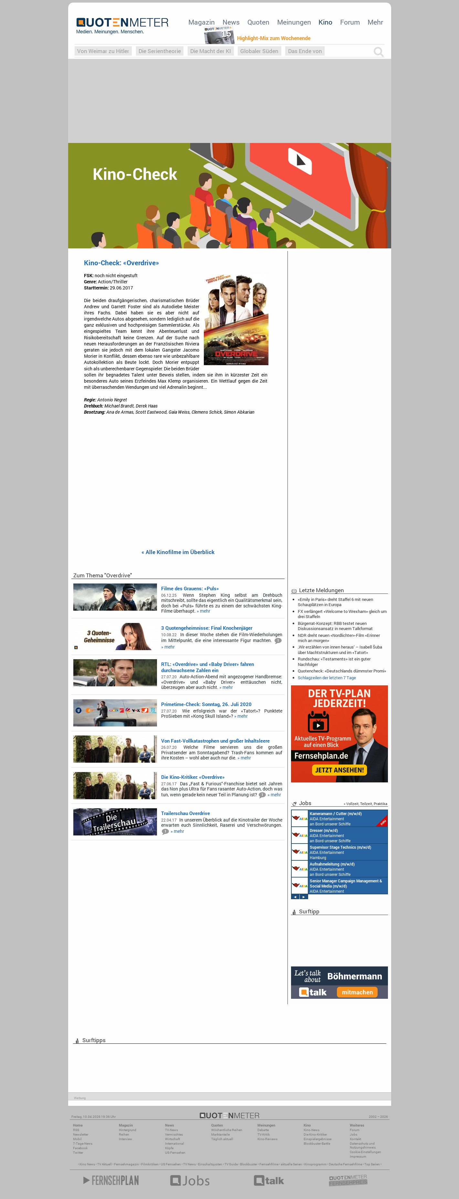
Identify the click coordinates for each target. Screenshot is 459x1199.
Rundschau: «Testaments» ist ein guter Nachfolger (334, 661)
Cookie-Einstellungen (365, 1152)
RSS (76, 1130)
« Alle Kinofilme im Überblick (177, 552)
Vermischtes (174, 1134)
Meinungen (294, 22)
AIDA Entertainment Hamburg (331, 852)
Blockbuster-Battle (317, 1143)
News (231, 22)
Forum (350, 22)
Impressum (358, 1156)
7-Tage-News (82, 1143)
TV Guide (231, 1164)
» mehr (203, 611)
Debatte (263, 1130)
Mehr (375, 22)
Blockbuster (248, 1164)
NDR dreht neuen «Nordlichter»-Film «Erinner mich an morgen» (339, 637)
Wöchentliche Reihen (226, 1130)
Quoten (258, 22)
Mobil (77, 1139)
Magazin (201, 22)
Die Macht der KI (210, 51)
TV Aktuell (104, 1164)
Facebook (80, 1148)
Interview (125, 1139)
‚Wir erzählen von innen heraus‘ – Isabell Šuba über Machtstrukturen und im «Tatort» (340, 649)
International (174, 1143)
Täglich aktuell (222, 1139)
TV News (189, 1164)
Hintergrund (127, 1130)
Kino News (87, 1164)
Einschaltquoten (210, 1164)
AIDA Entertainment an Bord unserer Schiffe (339, 818)
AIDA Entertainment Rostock (337, 885)
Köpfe (169, 1148)
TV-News (171, 1130)
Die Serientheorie (160, 51)
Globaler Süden (259, 51)
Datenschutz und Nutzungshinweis (363, 1145)
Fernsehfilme (268, 1164)
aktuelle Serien (291, 1164)
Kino (325, 22)
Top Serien (372, 1164)
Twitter (78, 1152)
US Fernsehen (171, 1164)
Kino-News (311, 1130)
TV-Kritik (263, 1134)
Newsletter (80, 1134)
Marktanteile (220, 1134)
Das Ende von (305, 51)
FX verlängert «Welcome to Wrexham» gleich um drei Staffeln (342, 613)
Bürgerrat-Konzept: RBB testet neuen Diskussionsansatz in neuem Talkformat (335, 625)
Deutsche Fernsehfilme (345, 1164)
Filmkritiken (150, 1164)
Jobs (353, 1134)
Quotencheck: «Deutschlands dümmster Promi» (342, 671)
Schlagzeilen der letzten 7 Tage (327, 678)
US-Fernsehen (175, 1152)
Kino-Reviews (267, 1139)
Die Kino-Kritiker (315, 1134)
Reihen (124, 1134)
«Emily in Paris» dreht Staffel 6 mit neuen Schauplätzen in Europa (335, 601)
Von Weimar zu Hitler (103, 51)
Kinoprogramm (315, 1164)
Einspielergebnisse (317, 1139)
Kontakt (355, 1139)
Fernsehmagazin (126, 1164)
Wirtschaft (172, 1139)
